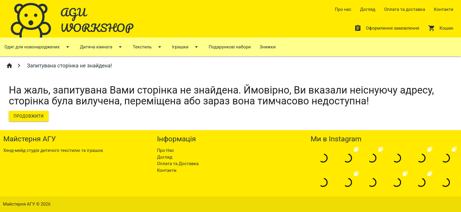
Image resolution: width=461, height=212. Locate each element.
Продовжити (29, 116)
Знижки (267, 47)
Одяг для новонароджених (37, 47)
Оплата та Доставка (177, 163)
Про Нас (165, 150)
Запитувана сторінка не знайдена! (69, 65)
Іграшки (186, 47)
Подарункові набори (230, 47)
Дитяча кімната (102, 47)
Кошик (440, 28)
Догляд (367, 9)
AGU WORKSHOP (96, 20)
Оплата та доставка (404, 9)
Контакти (443, 9)
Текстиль (148, 47)
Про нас (343, 9)
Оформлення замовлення (386, 28)
